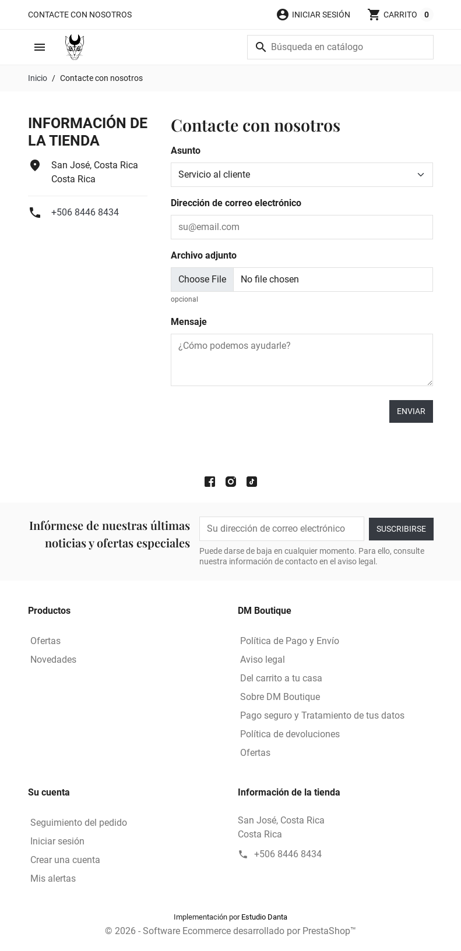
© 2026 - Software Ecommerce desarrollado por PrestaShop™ (230, 930)
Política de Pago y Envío (289, 640)
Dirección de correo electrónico (236, 202)
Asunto (185, 150)
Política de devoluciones (290, 734)
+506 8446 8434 (85, 212)
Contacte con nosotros (80, 14)
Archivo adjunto (204, 255)
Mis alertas (53, 878)
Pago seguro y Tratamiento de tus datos (322, 715)
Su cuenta (49, 792)
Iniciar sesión (57, 841)
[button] (313, 14)
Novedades (53, 659)
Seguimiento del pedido (78, 822)
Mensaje (189, 321)
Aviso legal (262, 659)
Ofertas (45, 640)
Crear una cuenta (65, 859)
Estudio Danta (264, 917)
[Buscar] (340, 47)
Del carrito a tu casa (281, 678)
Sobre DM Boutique (280, 696)
